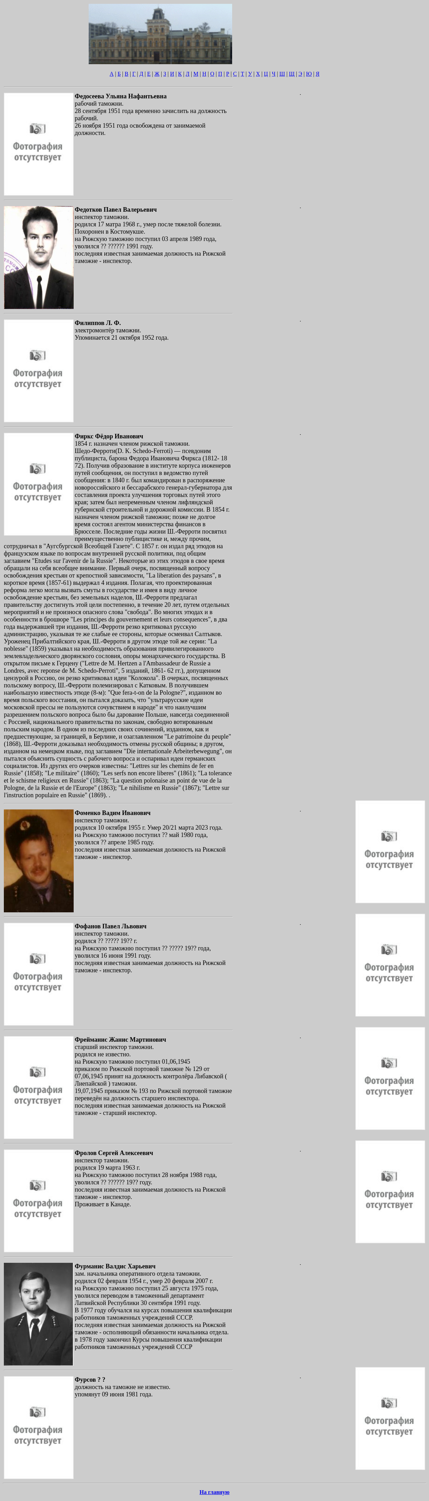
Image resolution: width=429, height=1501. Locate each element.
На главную (215, 1492)
